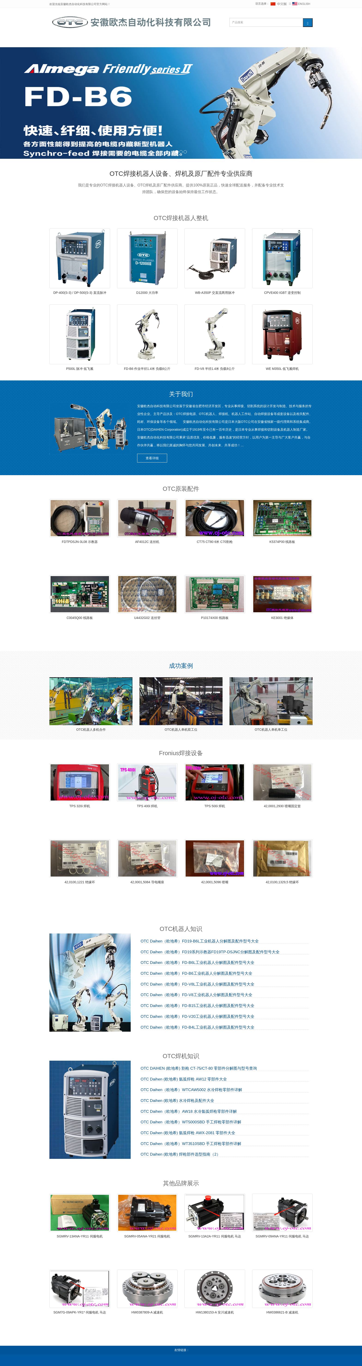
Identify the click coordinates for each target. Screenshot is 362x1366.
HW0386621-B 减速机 (282, 1312)
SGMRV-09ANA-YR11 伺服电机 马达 (282, 1236)
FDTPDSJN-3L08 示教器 (80, 542)
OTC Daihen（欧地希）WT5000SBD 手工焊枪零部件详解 (191, 1122)
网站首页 (63, 42)
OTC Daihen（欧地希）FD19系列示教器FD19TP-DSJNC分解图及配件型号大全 (210, 952)
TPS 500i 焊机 (215, 806)
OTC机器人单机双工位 (181, 729)
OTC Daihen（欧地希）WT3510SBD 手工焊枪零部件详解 (191, 1144)
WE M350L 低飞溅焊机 (282, 369)
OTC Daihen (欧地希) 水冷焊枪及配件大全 (177, 1101)
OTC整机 (92, 42)
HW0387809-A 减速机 (147, 1312)
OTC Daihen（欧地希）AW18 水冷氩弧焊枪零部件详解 (189, 1112)
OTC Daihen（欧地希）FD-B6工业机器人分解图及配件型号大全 (196, 974)
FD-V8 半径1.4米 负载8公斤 (215, 369)
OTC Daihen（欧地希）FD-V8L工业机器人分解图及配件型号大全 (197, 984)
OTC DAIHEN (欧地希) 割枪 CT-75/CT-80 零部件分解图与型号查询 (199, 1068)
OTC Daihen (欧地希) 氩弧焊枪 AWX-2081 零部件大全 (188, 1133)
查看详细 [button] (152, 458)
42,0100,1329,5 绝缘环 (282, 882)
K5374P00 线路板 (282, 542)
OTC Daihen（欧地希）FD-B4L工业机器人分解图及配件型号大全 (197, 1027)
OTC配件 (121, 42)
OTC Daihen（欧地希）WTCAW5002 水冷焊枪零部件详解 (191, 1090)
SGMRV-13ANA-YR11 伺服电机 (80, 1236)
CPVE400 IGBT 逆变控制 (282, 292)
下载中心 (233, 42)
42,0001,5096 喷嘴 (214, 882)
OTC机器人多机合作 (91, 729)
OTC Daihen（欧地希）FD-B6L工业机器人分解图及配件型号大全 (197, 963)
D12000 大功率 (147, 292)
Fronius (149, 42)
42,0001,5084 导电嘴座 (147, 882)
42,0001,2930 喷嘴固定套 (282, 806)
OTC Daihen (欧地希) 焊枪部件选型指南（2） (180, 1154)
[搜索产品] (266, 22)
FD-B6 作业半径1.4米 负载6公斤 (147, 369)
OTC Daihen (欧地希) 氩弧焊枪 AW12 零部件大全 (184, 1079)
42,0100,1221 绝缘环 (79, 882)
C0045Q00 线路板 (79, 618)
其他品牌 (205, 42)
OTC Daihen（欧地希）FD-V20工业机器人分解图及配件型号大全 (197, 1017)
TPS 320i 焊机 (79, 806)
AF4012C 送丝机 (147, 542)
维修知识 (176, 42)
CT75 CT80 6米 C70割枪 (215, 542)
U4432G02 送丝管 (147, 618)
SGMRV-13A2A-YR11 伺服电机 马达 (214, 1236)
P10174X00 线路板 (215, 618)
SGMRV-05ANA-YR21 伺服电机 (147, 1236)
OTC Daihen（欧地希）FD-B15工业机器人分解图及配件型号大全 (197, 1006)
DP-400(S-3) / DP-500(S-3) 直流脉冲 (79, 292)
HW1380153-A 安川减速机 (215, 1312)
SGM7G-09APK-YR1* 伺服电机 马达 (79, 1312)
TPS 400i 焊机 (147, 806)
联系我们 (262, 42)
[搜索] (308, 22)
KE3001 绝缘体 (282, 618)
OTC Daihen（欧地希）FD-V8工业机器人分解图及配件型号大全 (196, 995)
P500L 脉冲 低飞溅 (79, 369)
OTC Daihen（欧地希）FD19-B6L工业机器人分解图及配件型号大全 (200, 941)
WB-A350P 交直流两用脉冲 (215, 292)
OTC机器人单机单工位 (271, 729)
